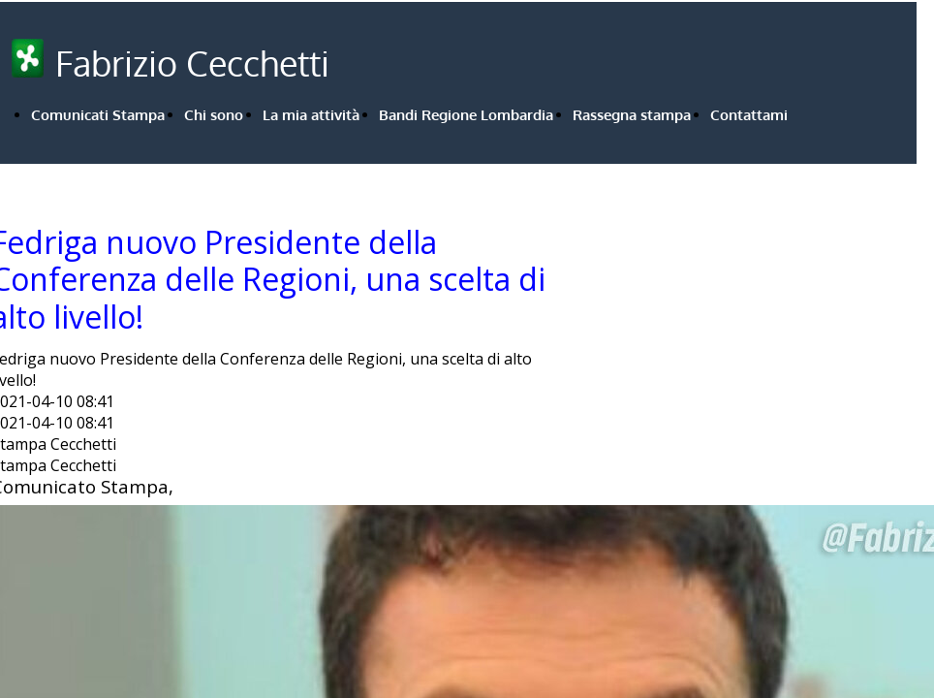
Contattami (749, 115)
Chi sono (213, 115)
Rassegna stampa (632, 115)
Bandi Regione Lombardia (466, 115)
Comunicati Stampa (98, 115)
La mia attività (311, 115)
